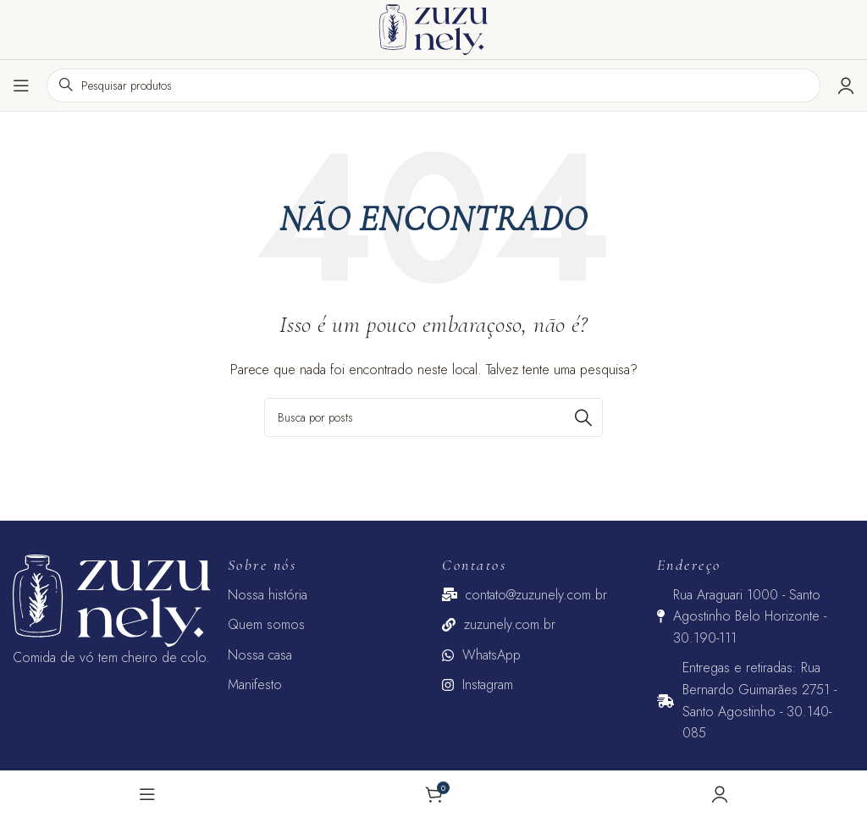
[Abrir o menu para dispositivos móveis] (21, 85)
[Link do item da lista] (327, 595)
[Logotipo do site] (433, 28)
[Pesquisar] (433, 417)
